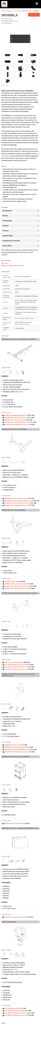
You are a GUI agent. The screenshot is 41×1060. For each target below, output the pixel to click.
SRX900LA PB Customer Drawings (16, 747)
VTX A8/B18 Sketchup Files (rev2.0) (16, 1015)
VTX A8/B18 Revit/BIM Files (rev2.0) (16, 1013)
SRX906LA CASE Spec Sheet (14, 823)
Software (6, 225)
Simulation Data (8, 236)
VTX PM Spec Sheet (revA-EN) (14, 662)
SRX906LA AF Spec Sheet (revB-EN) (16, 417)
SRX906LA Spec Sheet (12, 581)
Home (3, 11)
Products (9, 11)
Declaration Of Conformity (11, 241)
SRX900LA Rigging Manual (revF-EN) (16, 415)
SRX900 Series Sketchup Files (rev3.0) (17, 424)
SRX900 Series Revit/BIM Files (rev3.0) (17, 422)
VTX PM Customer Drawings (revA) (16, 665)
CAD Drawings (7, 221)
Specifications (7, 210)
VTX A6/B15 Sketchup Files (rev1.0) (16, 669)
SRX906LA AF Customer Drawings (15, 420)
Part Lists (4, 263)
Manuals (5, 216)
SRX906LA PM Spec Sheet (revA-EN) (16, 498)
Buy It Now (34, 15)
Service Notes (7, 246)
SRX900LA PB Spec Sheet (13, 745)
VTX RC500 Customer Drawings (15, 1011)
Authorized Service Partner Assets (12, 265)
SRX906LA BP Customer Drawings (16, 584)
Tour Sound (17, 11)
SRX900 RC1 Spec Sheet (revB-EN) (16, 917)
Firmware (6, 230)
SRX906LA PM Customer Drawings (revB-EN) (19, 501)
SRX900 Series (26, 11)
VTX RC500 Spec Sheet (12, 1008)
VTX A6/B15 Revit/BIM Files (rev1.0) (16, 667)
